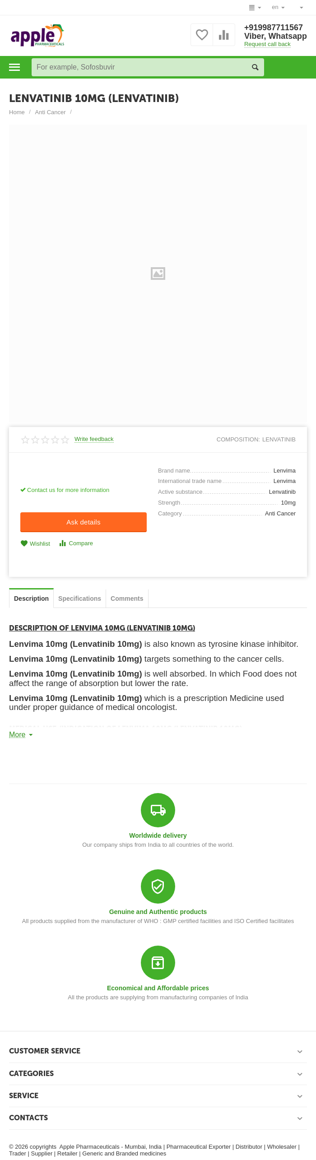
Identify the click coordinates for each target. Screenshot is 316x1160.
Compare (75, 543)
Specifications (79, 598)
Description (31, 598)
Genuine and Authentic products (158, 911)
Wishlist (35, 544)
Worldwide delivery (157, 835)
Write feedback (94, 439)
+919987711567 (273, 27)
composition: (238, 439)
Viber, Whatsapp (275, 36)
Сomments (127, 598)
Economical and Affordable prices (158, 988)
